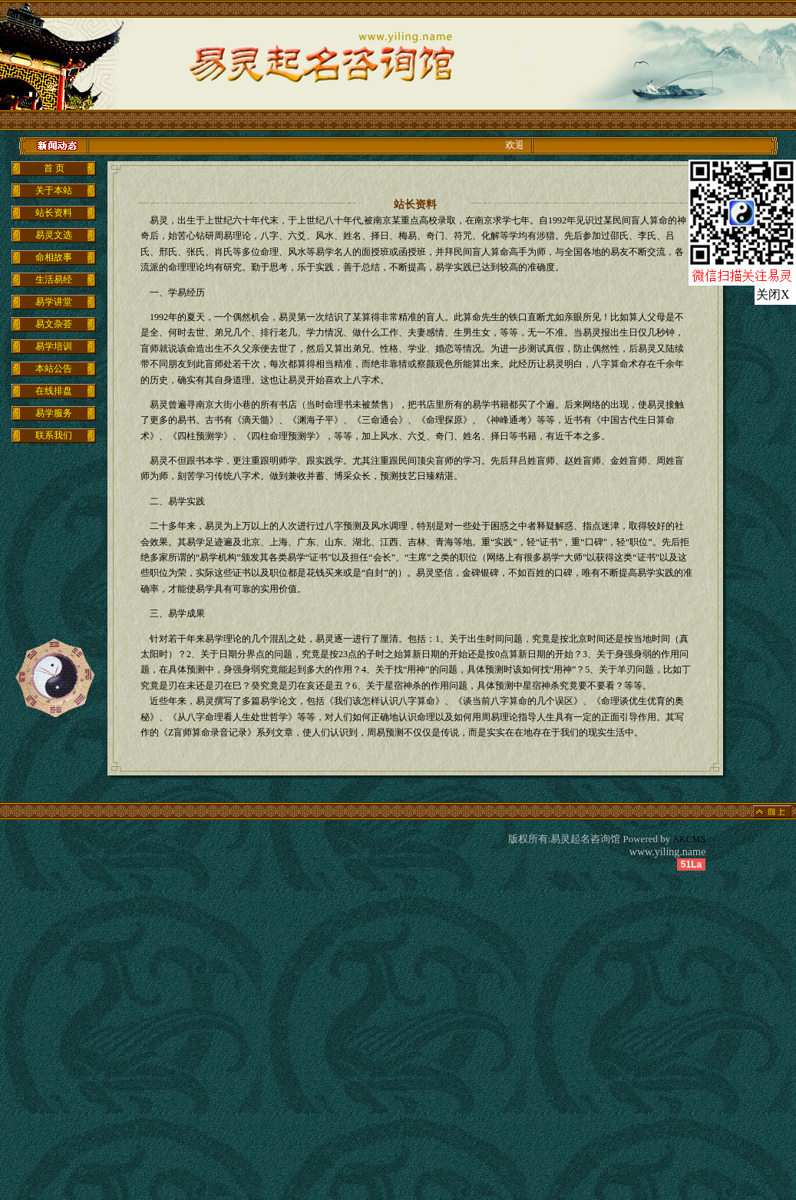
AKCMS (689, 839)
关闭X (773, 294)
